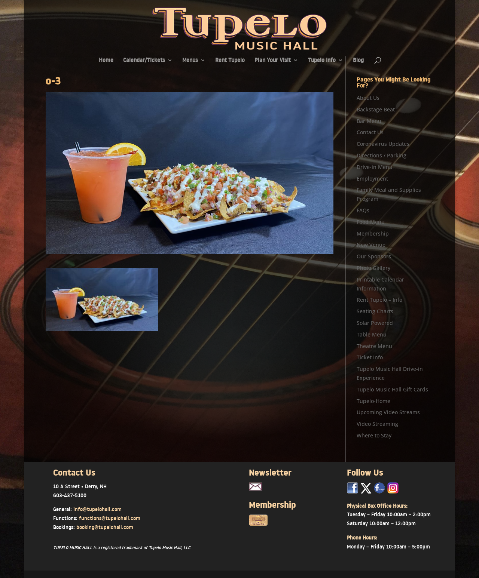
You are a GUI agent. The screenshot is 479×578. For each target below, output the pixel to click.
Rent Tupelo (230, 61)
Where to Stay (374, 435)
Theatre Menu (374, 346)
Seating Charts (375, 311)
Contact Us (370, 132)
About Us (368, 97)
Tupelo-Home (373, 401)
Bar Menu (369, 120)
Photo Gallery (373, 267)
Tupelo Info (322, 61)
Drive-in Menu (375, 166)
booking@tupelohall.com (104, 527)
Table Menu (372, 334)
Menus (190, 61)
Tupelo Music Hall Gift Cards (392, 389)
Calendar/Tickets (144, 61)
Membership (373, 233)
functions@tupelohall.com (109, 518)
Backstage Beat (376, 109)
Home (106, 61)
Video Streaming (377, 423)
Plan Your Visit (272, 61)
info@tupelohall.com (97, 509)
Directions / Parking (381, 155)
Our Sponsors (374, 256)
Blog (358, 61)
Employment (372, 178)
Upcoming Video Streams (388, 412)
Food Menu (371, 221)
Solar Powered (375, 322)
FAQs (363, 210)
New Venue (371, 244)
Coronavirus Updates (383, 143)
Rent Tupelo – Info (379, 299)
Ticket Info (370, 357)
